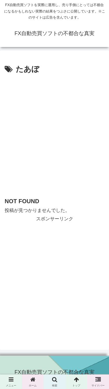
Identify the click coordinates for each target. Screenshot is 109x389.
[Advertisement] (54, 133)
